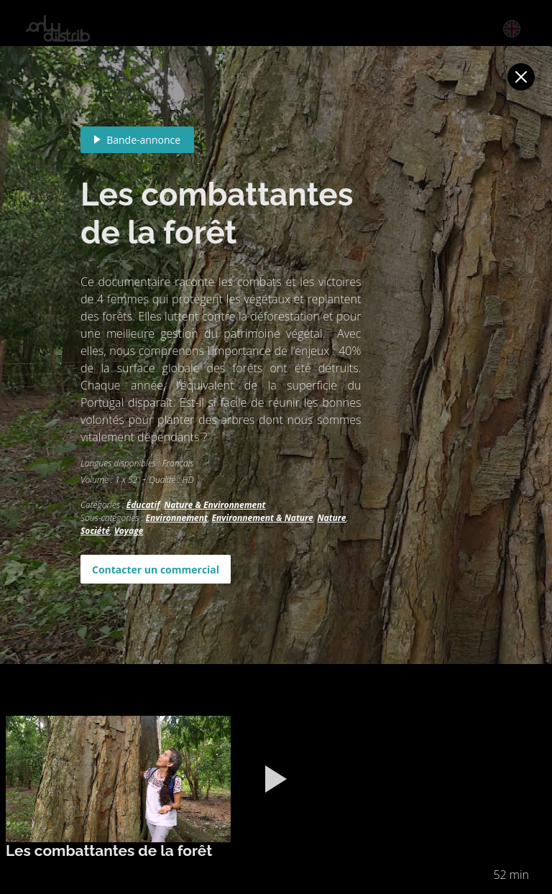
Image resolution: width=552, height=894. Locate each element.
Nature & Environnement (214, 505)
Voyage (129, 531)
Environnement (176, 518)
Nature (331, 518)
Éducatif (143, 505)
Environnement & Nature (262, 518)
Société (95, 531)
